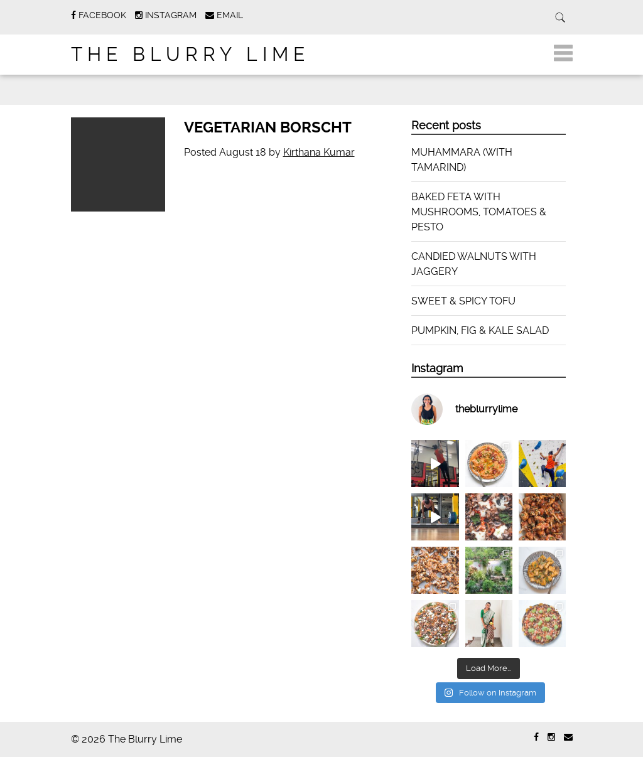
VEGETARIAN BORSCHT (268, 127)
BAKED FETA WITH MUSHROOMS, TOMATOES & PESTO (478, 212)
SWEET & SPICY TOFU (463, 301)
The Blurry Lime (190, 54)
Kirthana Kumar (319, 152)
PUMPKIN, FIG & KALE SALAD (480, 330)
